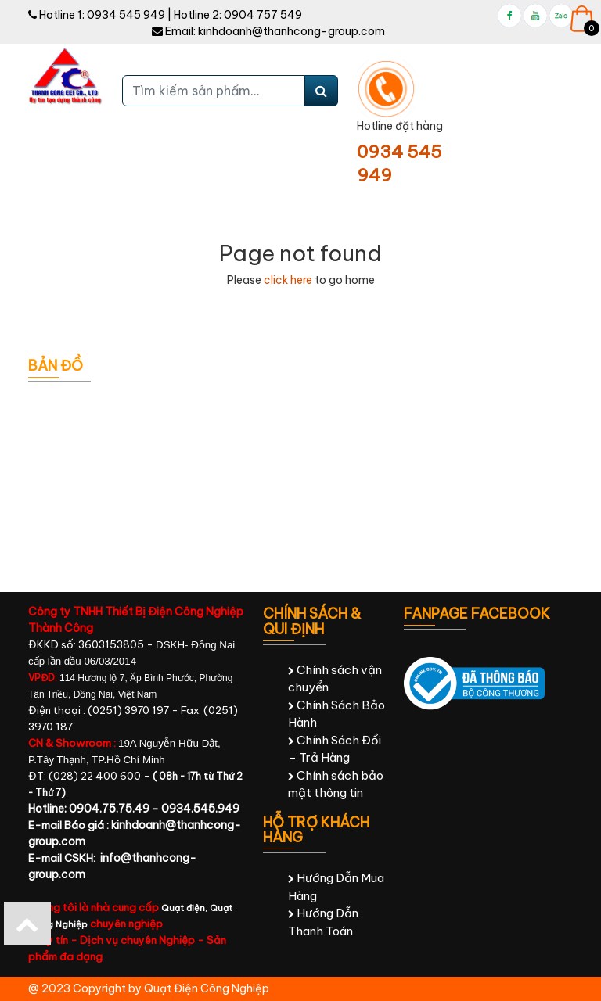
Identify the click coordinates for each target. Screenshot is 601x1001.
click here (288, 280)
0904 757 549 (263, 15)
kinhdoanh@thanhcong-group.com (291, 31)
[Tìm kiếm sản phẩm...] (213, 90)
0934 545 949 (126, 15)
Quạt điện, (185, 907)
